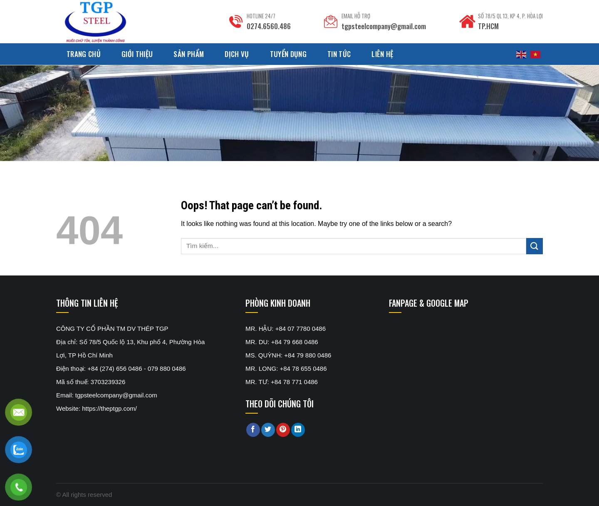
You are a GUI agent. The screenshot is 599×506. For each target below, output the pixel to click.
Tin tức (339, 54)
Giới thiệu (137, 54)
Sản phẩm (188, 54)
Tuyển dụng (288, 54)
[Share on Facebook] (253, 430)
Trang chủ (84, 54)
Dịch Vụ (237, 54)
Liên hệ (382, 54)
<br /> (451, 353)
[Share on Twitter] (268, 430)
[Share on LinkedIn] (298, 430)
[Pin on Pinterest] (283, 430)
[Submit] (534, 246)
